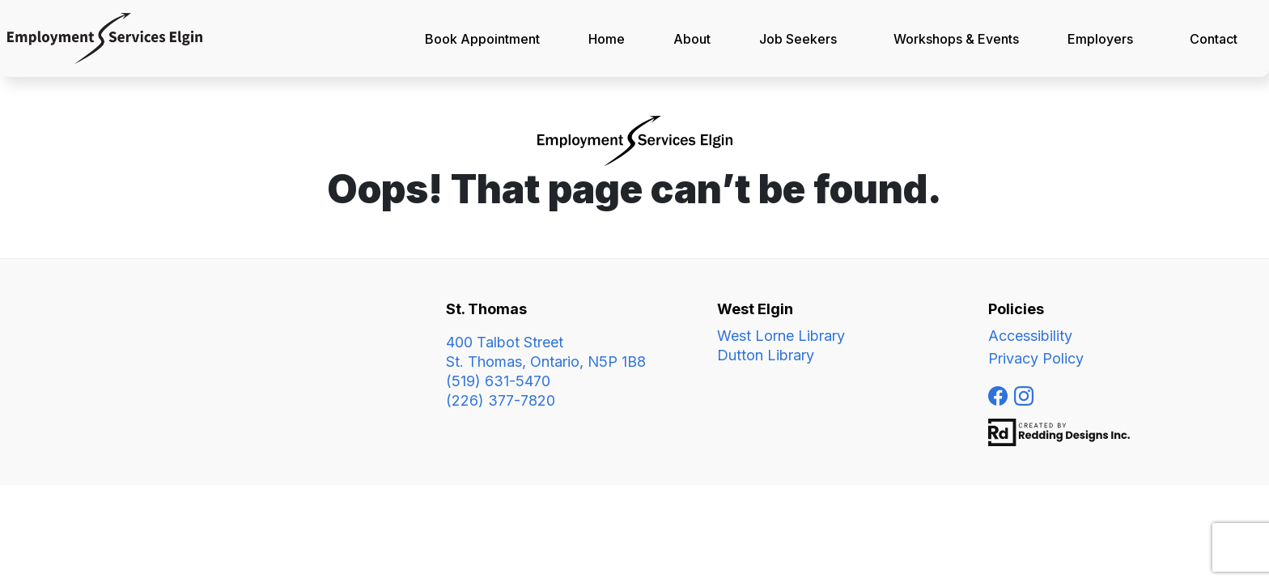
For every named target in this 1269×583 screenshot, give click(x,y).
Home (606, 39)
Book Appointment (482, 39)
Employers (1100, 39)
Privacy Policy (1036, 358)
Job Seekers (798, 39)
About (692, 39)
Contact (1213, 39)
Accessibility (1030, 335)
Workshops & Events (956, 39)
